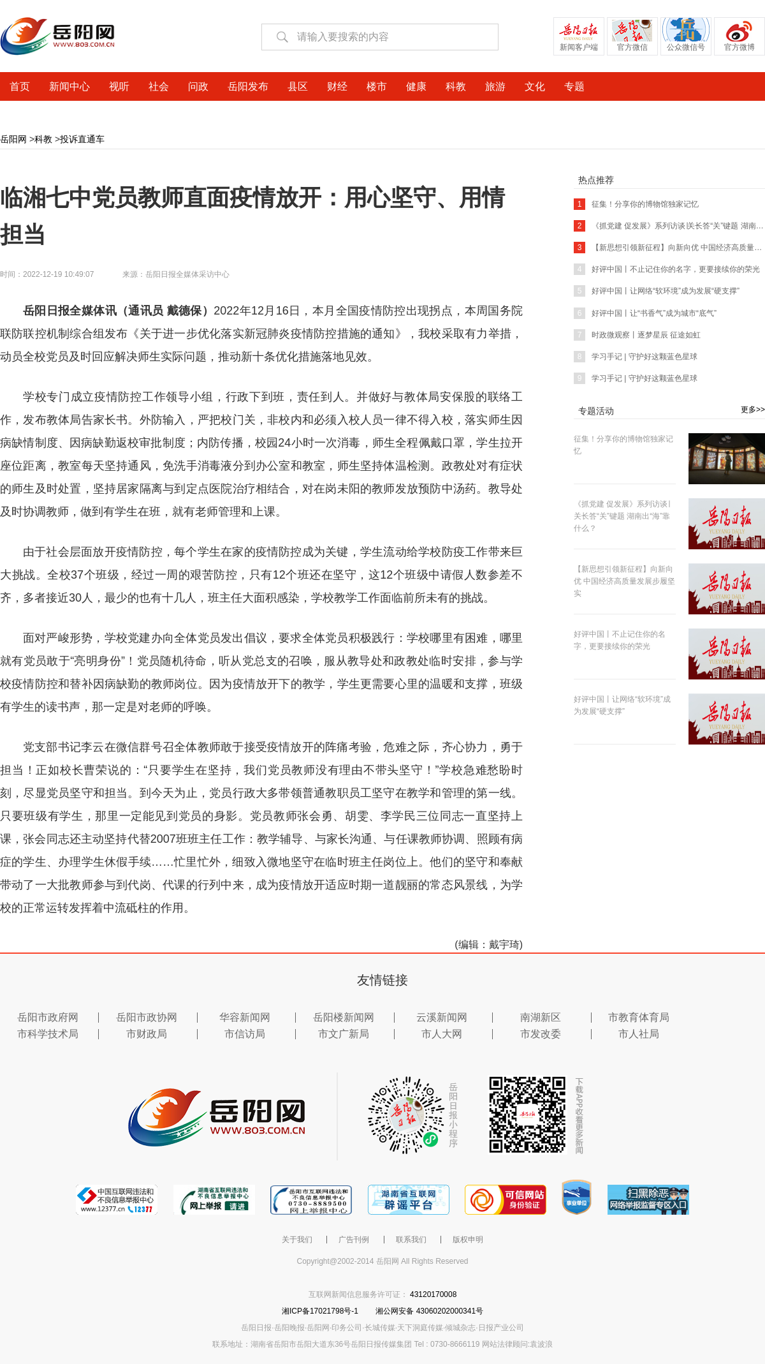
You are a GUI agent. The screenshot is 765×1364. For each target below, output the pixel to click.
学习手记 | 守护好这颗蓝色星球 (635, 356)
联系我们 (411, 1239)
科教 (43, 139)
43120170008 (433, 1294)
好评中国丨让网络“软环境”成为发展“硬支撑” (657, 290)
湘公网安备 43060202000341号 (429, 1311)
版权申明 (468, 1239)
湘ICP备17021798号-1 (321, 1311)
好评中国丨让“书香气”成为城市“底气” (645, 313)
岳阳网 (13, 139)
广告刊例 (354, 1239)
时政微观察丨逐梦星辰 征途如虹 (637, 334)
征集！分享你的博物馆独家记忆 (636, 204)
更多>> (753, 409)
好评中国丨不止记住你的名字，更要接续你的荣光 (667, 269)
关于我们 (297, 1239)
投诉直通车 (82, 139)
